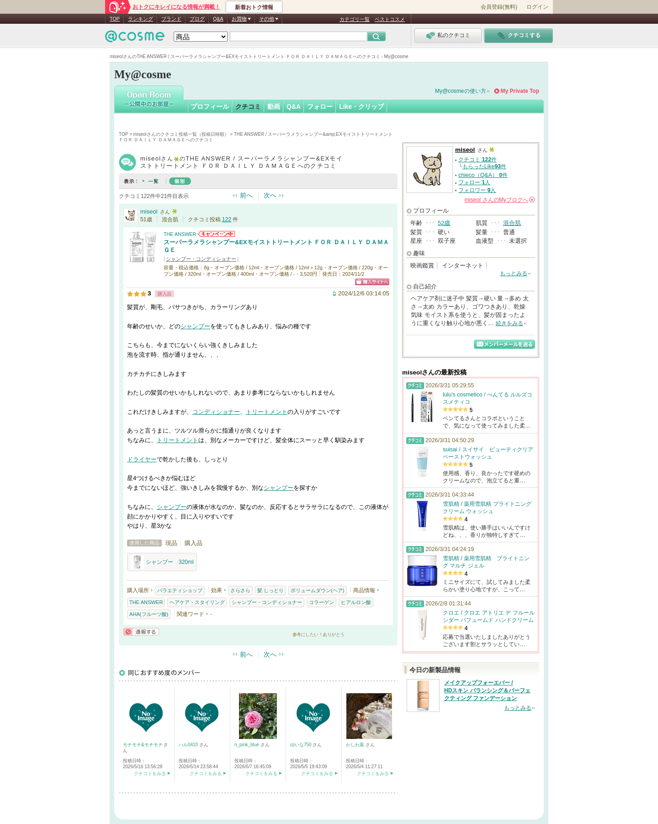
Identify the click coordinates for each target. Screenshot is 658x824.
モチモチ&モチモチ (143, 744)
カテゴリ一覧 (355, 19)
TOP (115, 18)
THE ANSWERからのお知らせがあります (216, 234)
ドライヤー (142, 459)
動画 (273, 106)
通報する (141, 632)
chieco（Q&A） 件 (483, 175)
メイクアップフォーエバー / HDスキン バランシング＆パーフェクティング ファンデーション (487, 690)
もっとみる (513, 273)
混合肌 (512, 222)
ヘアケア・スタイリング (197, 602)
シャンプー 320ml (162, 562)
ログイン (537, 7)
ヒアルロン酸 (356, 602)
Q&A (218, 18)
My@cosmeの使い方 (460, 91)
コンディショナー (216, 411)
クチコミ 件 (477, 159)
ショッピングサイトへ (372, 281)
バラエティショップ (179, 590)
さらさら (240, 590)
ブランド (171, 18)
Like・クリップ (361, 106)
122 (227, 219)
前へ (246, 195)
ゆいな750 (301, 744)
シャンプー (195, 326)
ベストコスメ (390, 19)
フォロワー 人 (477, 190)
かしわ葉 (356, 744)
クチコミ (248, 106)
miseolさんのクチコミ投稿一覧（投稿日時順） (181, 134)
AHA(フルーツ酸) (148, 614)
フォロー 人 (474, 182)
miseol (149, 211)
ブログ (197, 18)
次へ (270, 195)
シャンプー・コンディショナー (201, 259)
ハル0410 (189, 744)
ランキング (140, 18)
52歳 (444, 222)
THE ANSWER (180, 234)
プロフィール (210, 106)
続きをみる (509, 323)
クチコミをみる (150, 773)
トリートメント (266, 411)
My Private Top (520, 91)
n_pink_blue (247, 744)
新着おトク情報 (254, 7)
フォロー (320, 106)
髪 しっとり (270, 590)
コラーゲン (321, 602)
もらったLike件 (484, 166)
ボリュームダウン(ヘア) (317, 590)
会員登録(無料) (499, 7)
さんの (499, 200)
